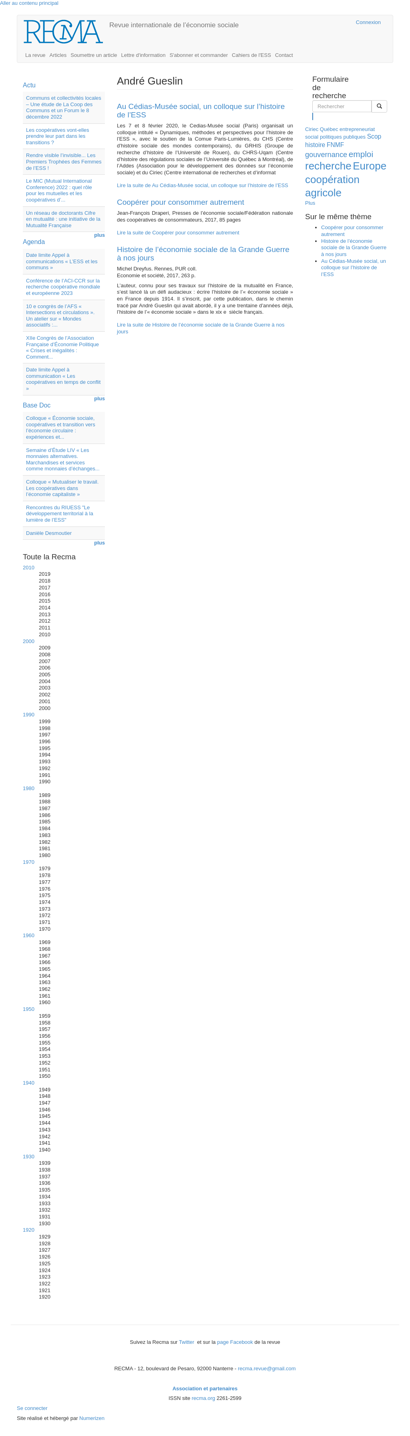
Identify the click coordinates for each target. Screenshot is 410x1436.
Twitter (187, 1342)
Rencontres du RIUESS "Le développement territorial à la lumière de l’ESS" (59, 513)
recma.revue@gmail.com (267, 1368)
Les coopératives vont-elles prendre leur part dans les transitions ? (57, 136)
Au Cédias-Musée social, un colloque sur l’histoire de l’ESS (201, 110)
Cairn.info (315, 22)
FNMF (335, 144)
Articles (58, 55)
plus (99, 235)
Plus (310, 203)
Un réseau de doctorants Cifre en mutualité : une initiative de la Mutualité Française (63, 219)
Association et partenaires (205, 1389)
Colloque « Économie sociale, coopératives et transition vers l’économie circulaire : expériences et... (60, 427)
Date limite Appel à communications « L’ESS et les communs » (61, 261)
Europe (369, 166)
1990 (28, 715)
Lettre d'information (143, 55)
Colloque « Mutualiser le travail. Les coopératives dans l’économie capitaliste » (62, 488)
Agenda (34, 241)
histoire (315, 144)
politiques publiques (343, 137)
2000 (28, 641)
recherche (328, 166)
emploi (361, 154)
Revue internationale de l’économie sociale (174, 25)
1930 (28, 1157)
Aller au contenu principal (29, 3)
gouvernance (326, 155)
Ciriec (311, 129)
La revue (35, 55)
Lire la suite (202, 185)
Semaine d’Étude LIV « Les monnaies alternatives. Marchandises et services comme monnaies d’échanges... (63, 459)
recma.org (203, 1398)
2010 (28, 568)
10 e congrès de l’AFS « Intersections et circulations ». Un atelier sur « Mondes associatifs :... (60, 315)
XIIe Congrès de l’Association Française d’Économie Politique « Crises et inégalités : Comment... (62, 347)
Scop (374, 136)
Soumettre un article (93, 55)
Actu (29, 85)
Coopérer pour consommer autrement (180, 202)
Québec (329, 129)
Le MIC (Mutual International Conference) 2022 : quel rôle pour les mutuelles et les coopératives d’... (59, 190)
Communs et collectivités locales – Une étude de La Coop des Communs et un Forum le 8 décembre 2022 (63, 107)
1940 (28, 1083)
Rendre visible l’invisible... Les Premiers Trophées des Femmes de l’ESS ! (64, 161)
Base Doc (36, 405)
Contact (284, 55)
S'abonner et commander (198, 55)
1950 (28, 1009)
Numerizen (92, 1418)
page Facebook (235, 1342)
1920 (28, 1230)
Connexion (368, 22)
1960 (28, 935)
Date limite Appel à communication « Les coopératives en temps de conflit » (63, 379)
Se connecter (32, 1408)
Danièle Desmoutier (49, 533)
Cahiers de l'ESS (251, 55)
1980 (28, 788)
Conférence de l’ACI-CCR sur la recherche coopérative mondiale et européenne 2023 (63, 287)
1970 (28, 862)
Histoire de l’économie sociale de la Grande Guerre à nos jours (203, 253)
